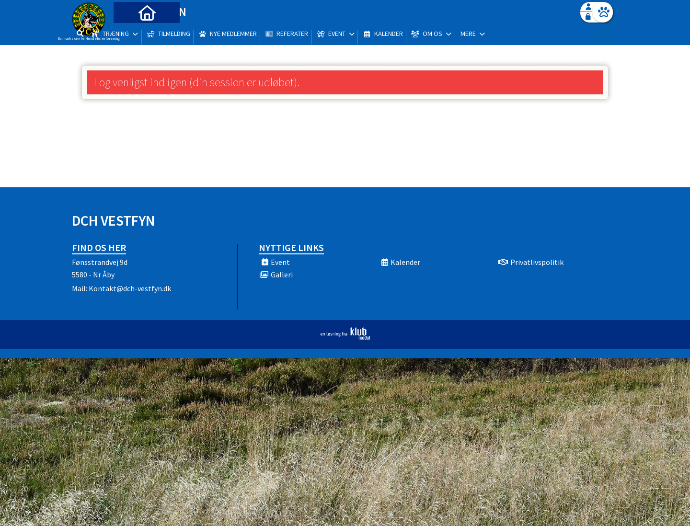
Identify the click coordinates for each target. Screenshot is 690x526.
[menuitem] (131, 32)
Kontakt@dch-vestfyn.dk (130, 288)
